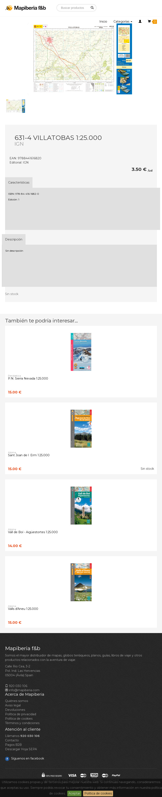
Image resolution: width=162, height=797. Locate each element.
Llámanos (22, 736)
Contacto (12, 740)
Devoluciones (15, 710)
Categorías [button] (122, 21)
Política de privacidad (20, 714)
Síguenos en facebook (24, 758)
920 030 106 (16, 686)
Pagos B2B (13, 745)
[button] (140, 21)
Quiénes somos (16, 701)
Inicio (103, 21)
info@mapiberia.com (22, 690)
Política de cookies (98, 793)
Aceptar (74, 793)
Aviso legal (13, 705)
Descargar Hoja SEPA (21, 749)
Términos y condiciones (22, 723)
